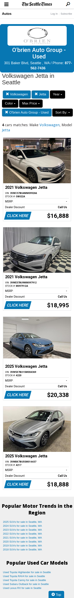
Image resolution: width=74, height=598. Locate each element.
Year (57, 94)
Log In (54, 13)
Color (10, 103)
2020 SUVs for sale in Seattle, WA (22, 541)
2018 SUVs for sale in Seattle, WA (22, 549)
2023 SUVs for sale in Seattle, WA (22, 529)
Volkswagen (17, 94)
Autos (6, 14)
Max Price (30, 103)
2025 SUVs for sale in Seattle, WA (22, 521)
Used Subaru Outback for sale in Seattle (26, 584)
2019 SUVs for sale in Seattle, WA (22, 545)
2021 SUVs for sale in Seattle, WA (22, 537)
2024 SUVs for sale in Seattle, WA (22, 525)
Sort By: (62, 112)
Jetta (40, 94)
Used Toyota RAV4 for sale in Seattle (24, 576)
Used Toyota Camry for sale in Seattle (24, 580)
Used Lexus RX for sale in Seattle (22, 588)
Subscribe (66, 13)
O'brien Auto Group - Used (27, 112)
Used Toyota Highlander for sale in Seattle (27, 572)
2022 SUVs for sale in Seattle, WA (22, 533)
